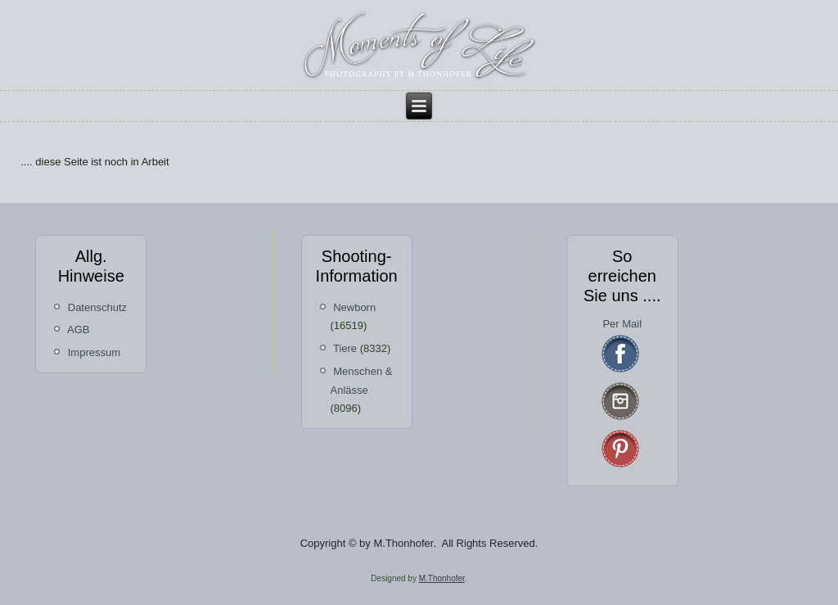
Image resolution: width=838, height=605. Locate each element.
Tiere (345, 348)
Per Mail (622, 324)
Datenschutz (97, 307)
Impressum (94, 352)
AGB (78, 329)
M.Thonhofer (442, 578)
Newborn (354, 307)
